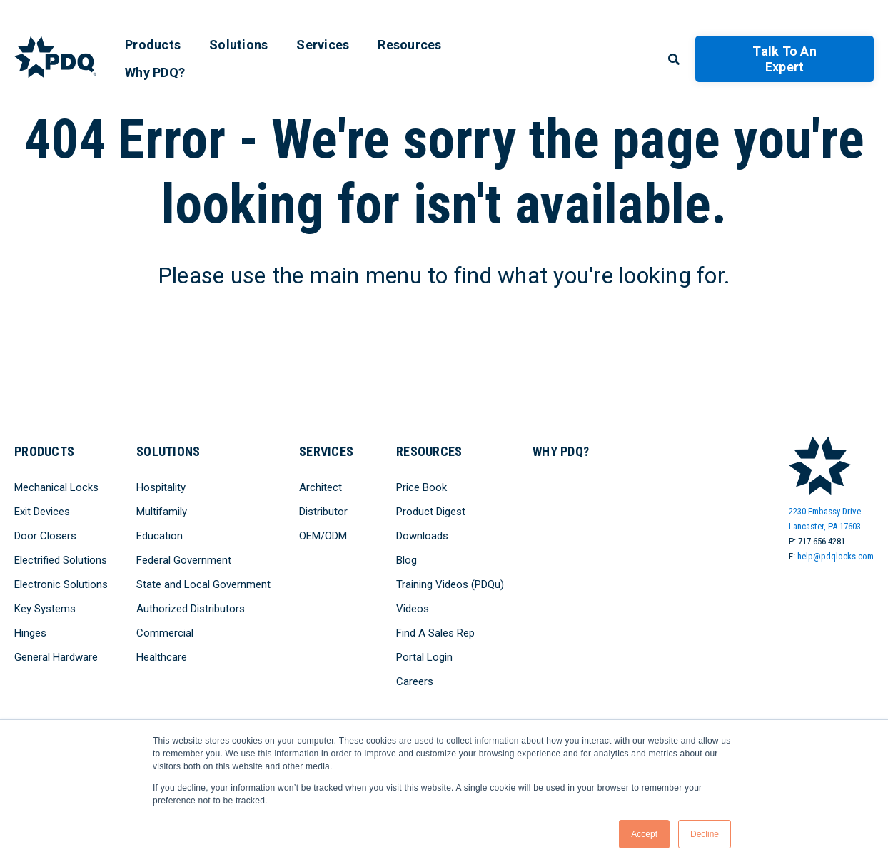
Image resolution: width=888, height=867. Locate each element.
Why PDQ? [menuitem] (155, 72)
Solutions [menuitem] (238, 44)
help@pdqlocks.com (835, 556)
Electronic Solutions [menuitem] (61, 584)
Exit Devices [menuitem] (42, 511)
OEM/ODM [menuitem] (323, 535)
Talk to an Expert (784, 59)
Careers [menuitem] (414, 681)
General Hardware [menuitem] (56, 657)
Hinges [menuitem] (30, 633)
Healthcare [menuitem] (161, 657)
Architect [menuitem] (320, 487)
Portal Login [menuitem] (424, 657)
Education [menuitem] (159, 535)
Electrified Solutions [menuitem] (60, 560)
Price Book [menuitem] (421, 487)
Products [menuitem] (153, 44)
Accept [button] (644, 834)
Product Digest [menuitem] (430, 511)
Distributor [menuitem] (323, 511)
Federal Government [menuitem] (183, 560)
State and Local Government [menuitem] (203, 584)
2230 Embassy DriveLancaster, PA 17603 (825, 519)
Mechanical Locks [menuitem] (56, 487)
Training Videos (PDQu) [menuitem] (450, 584)
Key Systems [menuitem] (45, 608)
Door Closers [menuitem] (45, 535)
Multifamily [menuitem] (161, 511)
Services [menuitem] (322, 44)
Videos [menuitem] (412, 608)
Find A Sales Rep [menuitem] (435, 633)
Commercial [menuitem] (164, 633)
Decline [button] (704, 834)
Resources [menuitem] (409, 44)
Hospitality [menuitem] (161, 487)
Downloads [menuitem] (422, 535)
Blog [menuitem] (406, 560)
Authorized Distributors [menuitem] (190, 608)
